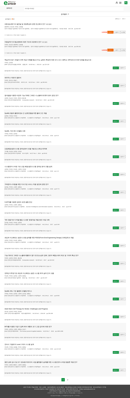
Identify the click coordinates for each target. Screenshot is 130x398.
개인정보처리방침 (55, 395)
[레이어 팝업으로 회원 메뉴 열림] (116, 2)
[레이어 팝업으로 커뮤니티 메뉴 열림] (120, 2)
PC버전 (77, 395)
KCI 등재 (48, 24)
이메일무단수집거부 (67, 395)
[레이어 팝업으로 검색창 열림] (125, 2)
